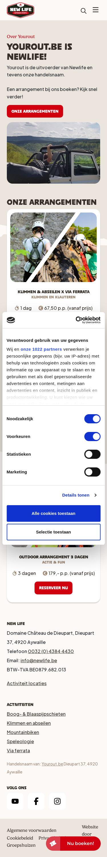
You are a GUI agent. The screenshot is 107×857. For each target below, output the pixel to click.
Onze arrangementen (34, 111)
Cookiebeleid (20, 838)
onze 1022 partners (41, 349)
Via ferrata (18, 750)
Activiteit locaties (27, 683)
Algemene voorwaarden (31, 830)
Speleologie (20, 741)
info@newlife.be (39, 660)
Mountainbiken (23, 732)
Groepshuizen (21, 845)
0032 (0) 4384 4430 (51, 651)
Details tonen (75, 495)
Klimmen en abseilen (29, 723)
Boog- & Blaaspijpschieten (36, 714)
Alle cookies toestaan (53, 513)
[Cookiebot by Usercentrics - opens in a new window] (76, 320)
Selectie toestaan (53, 531)
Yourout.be (52, 763)
